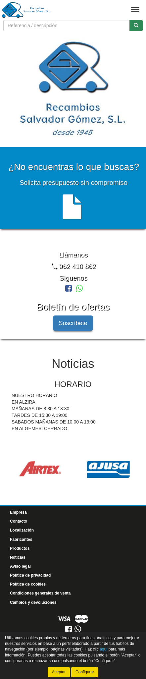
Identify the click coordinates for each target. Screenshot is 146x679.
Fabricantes (21, 538)
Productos (19, 547)
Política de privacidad (30, 574)
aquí (103, 643)
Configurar (84, 666)
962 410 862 (73, 265)
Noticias (17, 556)
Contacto (18, 520)
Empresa (18, 511)
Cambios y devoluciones (33, 601)
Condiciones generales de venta (40, 592)
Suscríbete (73, 322)
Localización (22, 529)
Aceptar (59, 666)
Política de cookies (28, 583)
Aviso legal (20, 565)
